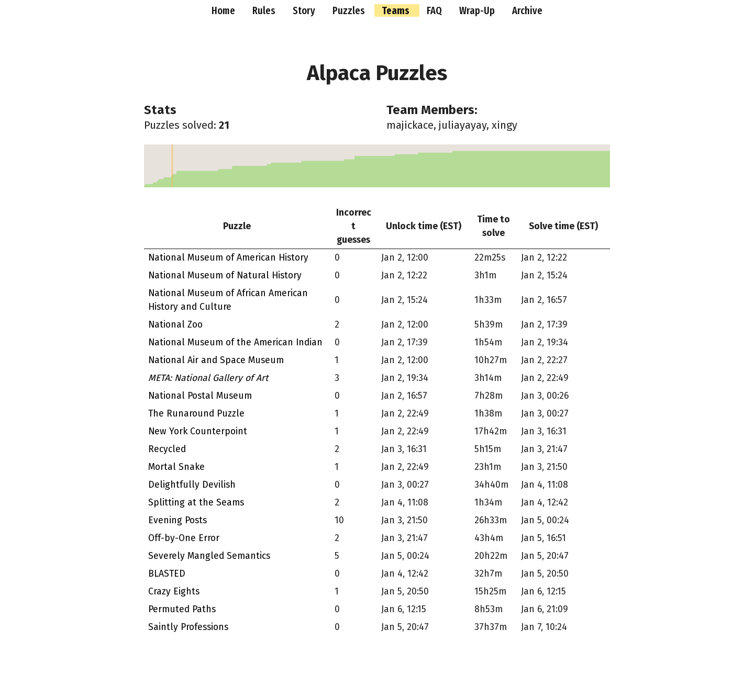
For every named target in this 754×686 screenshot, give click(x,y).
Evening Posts (177, 520)
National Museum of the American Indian (235, 342)
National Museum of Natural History (225, 275)
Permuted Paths (182, 609)
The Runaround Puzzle (196, 413)
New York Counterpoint (197, 431)
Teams (397, 10)
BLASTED (166, 573)
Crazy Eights (173, 591)
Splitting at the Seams (196, 502)
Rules (265, 10)
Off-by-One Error (183, 538)
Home (224, 10)
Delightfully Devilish (192, 484)
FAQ (435, 10)
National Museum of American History (228, 257)
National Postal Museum (200, 395)
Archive (527, 10)
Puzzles (349, 10)
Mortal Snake (176, 467)
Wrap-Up (478, 10)
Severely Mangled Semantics (209, 555)
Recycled (167, 449)
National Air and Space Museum (216, 360)
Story (305, 10)
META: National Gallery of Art (208, 378)
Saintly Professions (188, 627)
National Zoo (175, 324)
